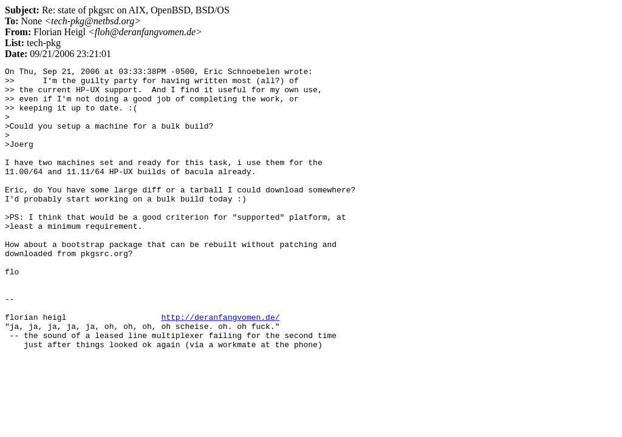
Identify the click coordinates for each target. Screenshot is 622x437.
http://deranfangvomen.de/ (220, 367)
